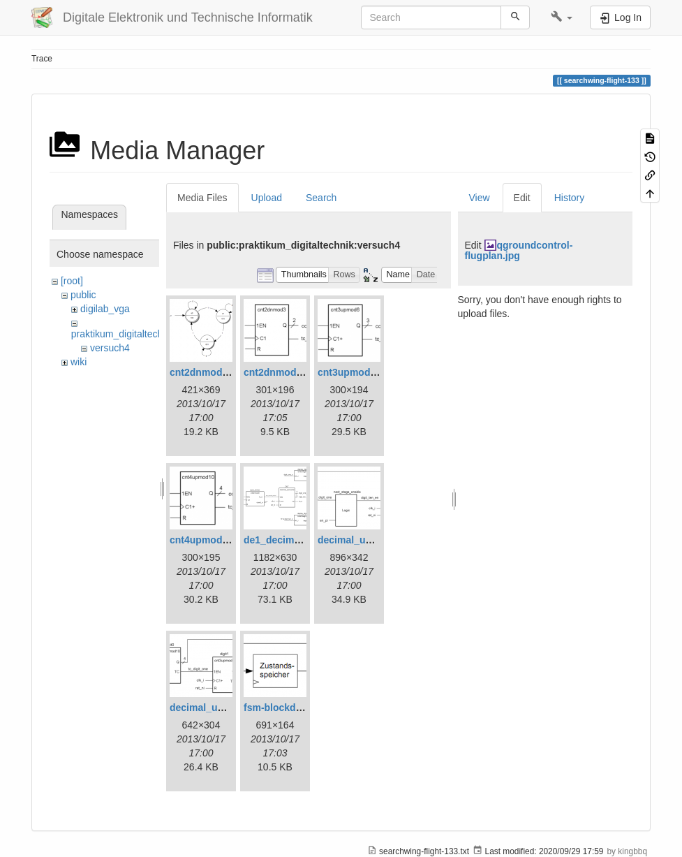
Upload (266, 197)
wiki (79, 361)
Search (321, 197)
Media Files (202, 197)
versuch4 (110, 347)
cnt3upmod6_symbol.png (377, 372)
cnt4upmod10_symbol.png (231, 539)
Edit (522, 197)
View (479, 197)
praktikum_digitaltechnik (123, 333)
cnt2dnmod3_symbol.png (303, 372)
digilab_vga (105, 308)
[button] (561, 17)
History (569, 197)
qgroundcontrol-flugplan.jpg (519, 250)
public (83, 294)
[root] (72, 280)
